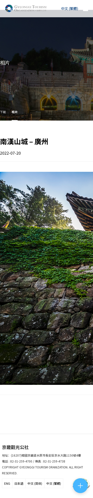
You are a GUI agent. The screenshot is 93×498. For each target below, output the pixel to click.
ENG (7, 483)
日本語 (18, 483)
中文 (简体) (35, 483)
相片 (15, 112)
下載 (3, 112)
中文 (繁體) (53, 483)
